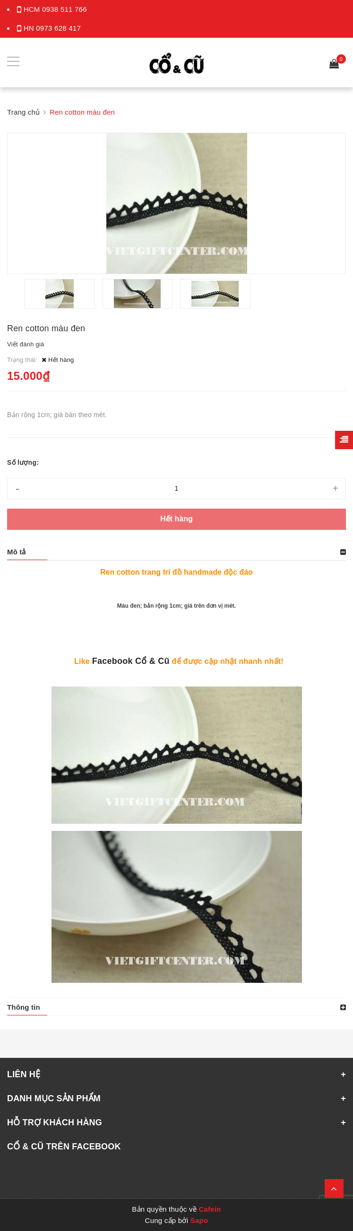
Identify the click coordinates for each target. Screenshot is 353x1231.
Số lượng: (23, 462)
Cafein (209, 1209)
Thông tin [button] (23, 1007)
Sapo (199, 1220)
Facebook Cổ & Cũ (131, 661)
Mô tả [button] (16, 552)
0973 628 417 (58, 28)
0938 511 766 (64, 9)
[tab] (176, 552)
